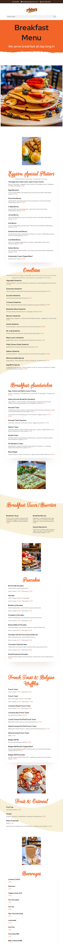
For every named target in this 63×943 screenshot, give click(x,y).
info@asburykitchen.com (29, 2)
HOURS (16, 2)
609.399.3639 (45, 2)
